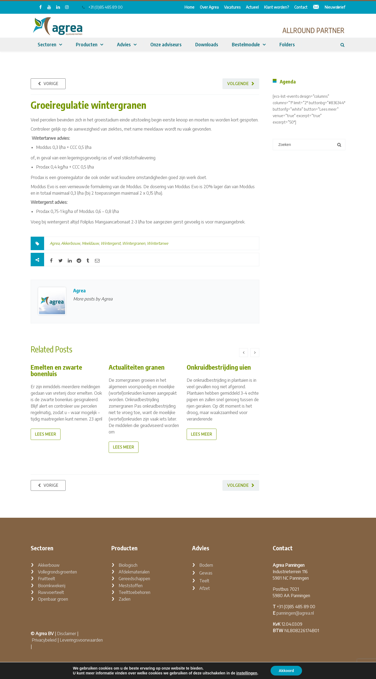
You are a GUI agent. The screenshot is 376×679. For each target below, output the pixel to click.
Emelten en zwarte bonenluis (56, 370)
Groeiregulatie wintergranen (88, 105)
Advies (124, 44)
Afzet (204, 588)
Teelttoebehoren (134, 592)
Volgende (238, 83)
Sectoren (47, 44)
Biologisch (128, 565)
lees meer (45, 434)
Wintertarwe (157, 243)
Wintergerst (110, 243)
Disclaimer (66, 633)
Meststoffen (131, 585)
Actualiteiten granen (137, 367)
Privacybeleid (44, 640)
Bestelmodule (246, 44)
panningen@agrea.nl (295, 613)
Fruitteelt (46, 578)
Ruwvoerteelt (51, 592)
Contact (300, 7)
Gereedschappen (134, 578)
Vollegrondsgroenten (57, 572)
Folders (287, 44)
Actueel (252, 7)
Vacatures (232, 7)
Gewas (205, 573)
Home (189, 7)
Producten (86, 44)
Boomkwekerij (51, 585)
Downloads (206, 44)
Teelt (204, 580)
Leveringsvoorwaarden (81, 640)
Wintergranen (133, 243)
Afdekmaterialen (134, 572)
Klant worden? (276, 7)
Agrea (54, 243)
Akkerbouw (70, 243)
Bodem (206, 565)
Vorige (51, 83)
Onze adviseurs (166, 44)
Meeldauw (90, 243)
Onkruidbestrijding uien (219, 367)
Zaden (124, 599)
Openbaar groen (53, 599)
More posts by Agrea (92, 299)
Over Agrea (209, 7)
